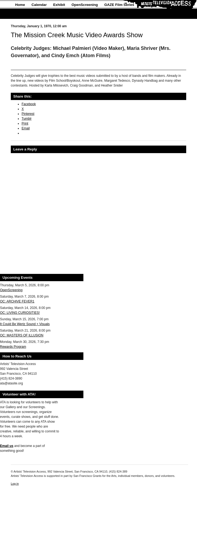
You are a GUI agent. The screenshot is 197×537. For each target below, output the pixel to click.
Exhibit (59, 5)
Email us (6, 446)
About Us (23, 14)
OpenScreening (85, 5)
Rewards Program (13, 347)
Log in (15, 483)
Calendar (39, 5)
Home (20, 5)
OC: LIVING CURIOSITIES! (20, 313)
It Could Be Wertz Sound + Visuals (25, 324)
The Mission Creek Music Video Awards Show (77, 35)
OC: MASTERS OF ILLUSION (21, 335)
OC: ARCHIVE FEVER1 (17, 301)
